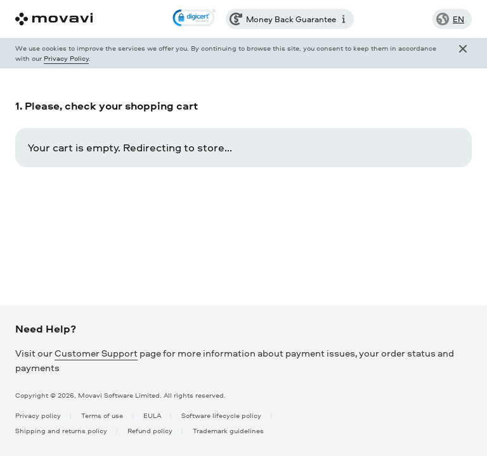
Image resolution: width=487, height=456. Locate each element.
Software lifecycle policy (221, 415)
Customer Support (96, 353)
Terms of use (102, 415)
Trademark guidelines (228, 430)
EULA (152, 415)
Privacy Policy (66, 58)
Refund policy (149, 430)
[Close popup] (463, 53)
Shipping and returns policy (61, 430)
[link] (194, 19)
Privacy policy (38, 415)
